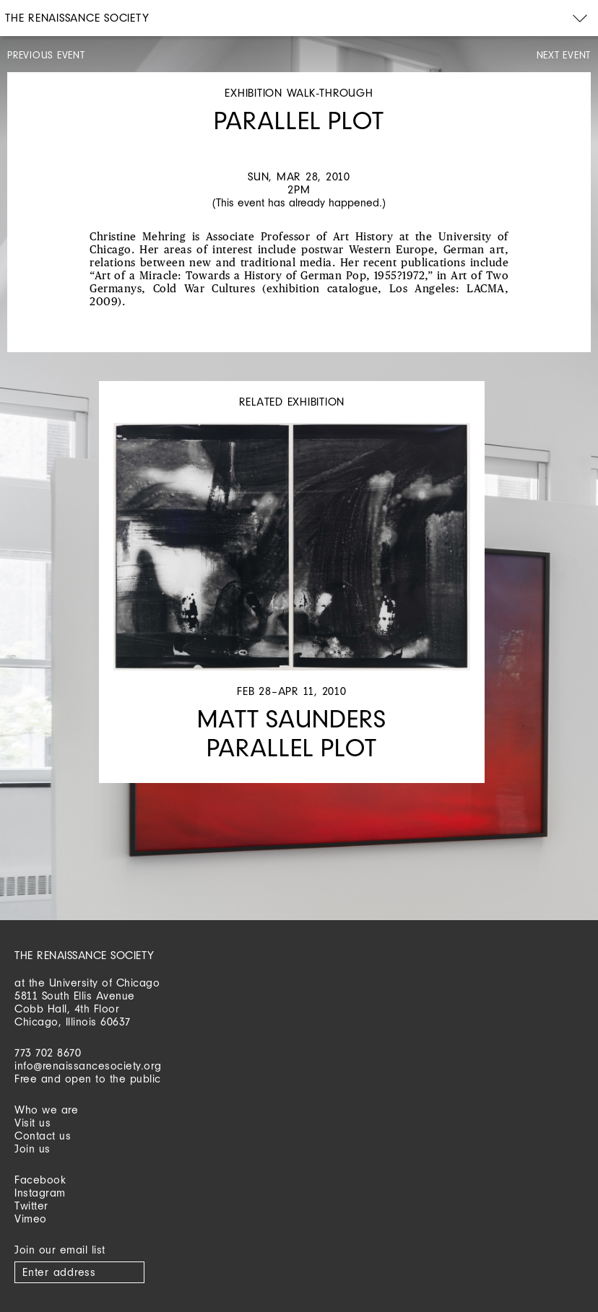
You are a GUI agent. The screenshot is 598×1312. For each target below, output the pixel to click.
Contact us (42, 1135)
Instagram (40, 1192)
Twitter (31, 1205)
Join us (32, 1148)
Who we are (46, 1109)
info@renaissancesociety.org (88, 1065)
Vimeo (30, 1218)
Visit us (32, 1122)
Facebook (40, 1179)
